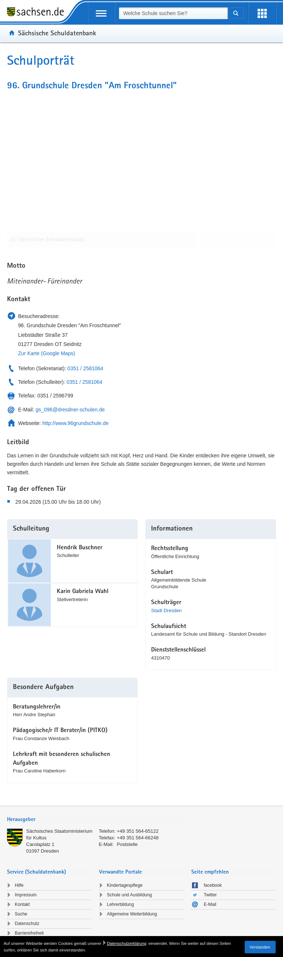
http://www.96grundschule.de (75, 423)
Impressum (25, 894)
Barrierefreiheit (29, 933)
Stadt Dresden (166, 610)
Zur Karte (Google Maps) (46, 353)
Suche (21, 914)
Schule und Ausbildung (129, 894)
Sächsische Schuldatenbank (57, 32)
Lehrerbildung (120, 904)
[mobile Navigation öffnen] (101, 13)
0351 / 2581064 (85, 368)
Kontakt (22, 904)
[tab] (95, 820)
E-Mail (210, 904)
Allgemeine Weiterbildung (132, 914)
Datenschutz (27, 923)
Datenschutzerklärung (126, 943)
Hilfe (19, 885)
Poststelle (127, 844)
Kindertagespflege (125, 885)
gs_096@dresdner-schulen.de (70, 410)
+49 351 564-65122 (137, 831)
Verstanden (259, 947)
